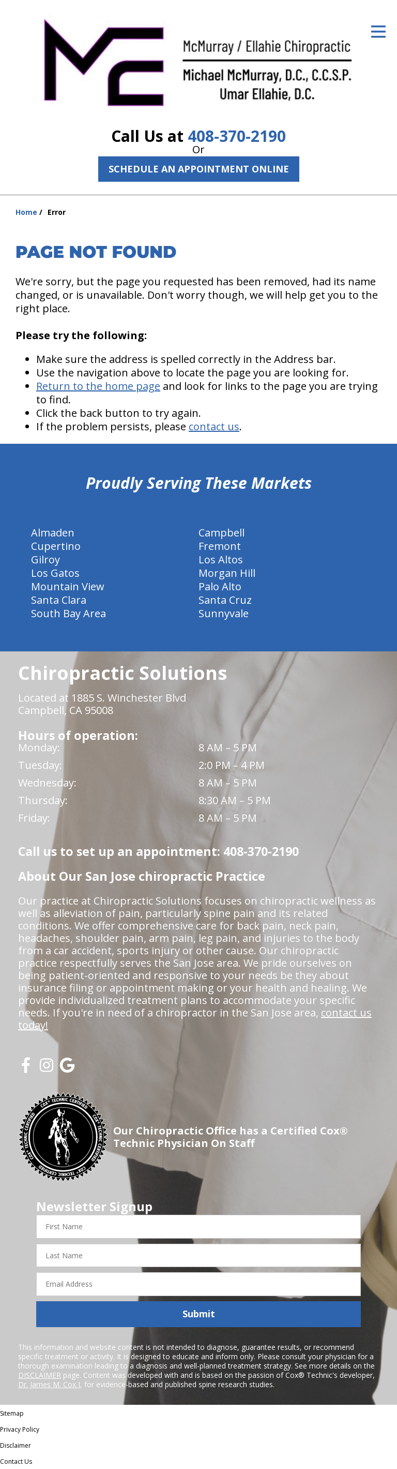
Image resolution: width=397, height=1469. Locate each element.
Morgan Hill (226, 573)
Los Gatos (55, 573)
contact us (214, 426)
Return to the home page (98, 386)
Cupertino (56, 546)
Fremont (219, 546)
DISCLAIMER (39, 1375)
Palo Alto (219, 586)
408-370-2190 (237, 136)
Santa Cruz (225, 600)
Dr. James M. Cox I (49, 1384)
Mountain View (67, 586)
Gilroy (45, 559)
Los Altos (220, 559)
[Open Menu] (378, 31)
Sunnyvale (223, 613)
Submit (198, 1313)
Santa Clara (58, 600)
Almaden (52, 533)
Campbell (221, 533)
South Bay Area (68, 613)
